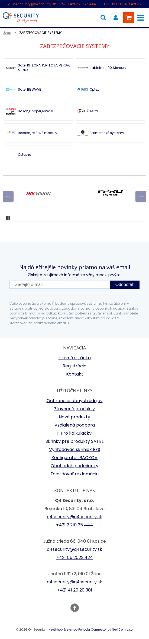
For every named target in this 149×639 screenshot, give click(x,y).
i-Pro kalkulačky (74, 433)
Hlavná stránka (75, 358)
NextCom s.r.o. (122, 629)
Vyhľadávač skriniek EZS (74, 449)
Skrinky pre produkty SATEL (74, 441)
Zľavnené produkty (74, 409)
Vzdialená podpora (74, 425)
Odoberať (124, 284)
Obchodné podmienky (74, 466)
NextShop (55, 629)
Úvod (7, 32)
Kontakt (74, 374)
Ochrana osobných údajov (75, 401)
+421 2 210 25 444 (81, 4)
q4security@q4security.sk (34, 4)
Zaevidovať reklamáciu (74, 474)
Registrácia (74, 366)
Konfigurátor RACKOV (74, 457)
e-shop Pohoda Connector (86, 629)
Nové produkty (74, 417)
